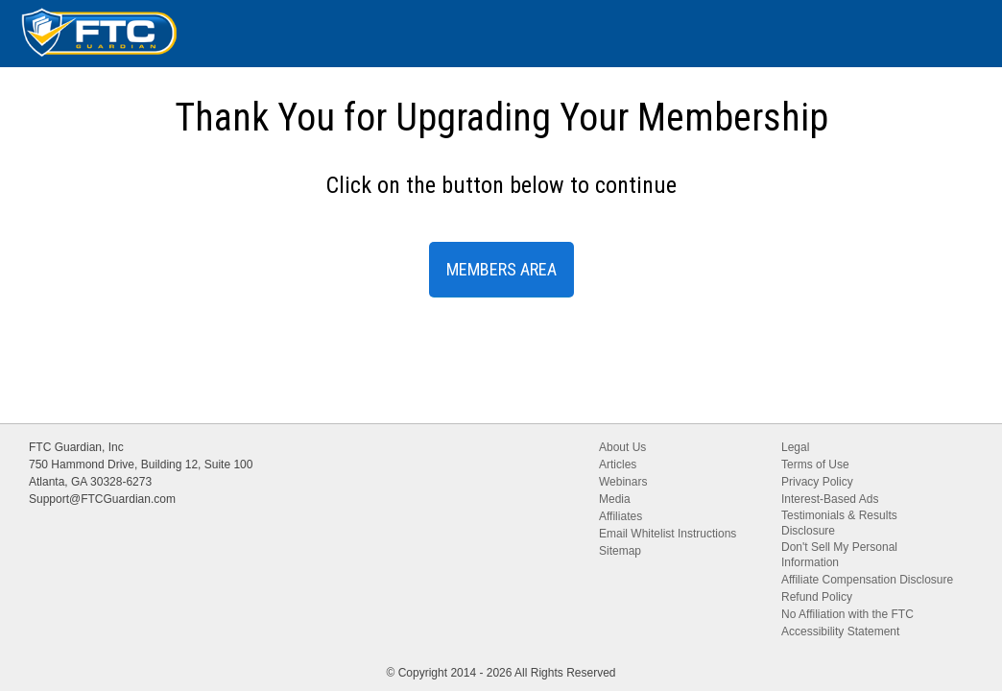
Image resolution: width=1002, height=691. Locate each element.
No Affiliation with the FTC (847, 614)
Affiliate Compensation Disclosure (867, 579)
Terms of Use (815, 464)
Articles (617, 464)
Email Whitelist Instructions (667, 533)
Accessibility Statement (840, 631)
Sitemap (620, 551)
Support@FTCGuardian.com (102, 499)
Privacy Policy (817, 481)
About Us (622, 447)
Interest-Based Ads (829, 499)
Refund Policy (816, 597)
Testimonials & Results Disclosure (839, 523)
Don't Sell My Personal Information (839, 554)
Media (615, 499)
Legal (795, 447)
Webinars (623, 481)
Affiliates (620, 516)
